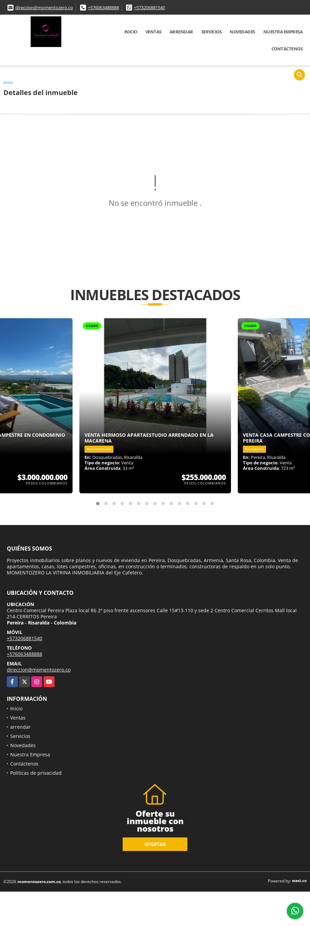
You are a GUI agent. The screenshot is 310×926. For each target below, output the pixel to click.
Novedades (242, 32)
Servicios (211, 32)
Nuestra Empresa (283, 32)
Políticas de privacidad (36, 773)
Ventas (153, 32)
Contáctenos (287, 49)
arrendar (181, 32)
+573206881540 (149, 7)
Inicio (130, 32)
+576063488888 (103, 7)
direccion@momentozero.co (44, 7)
